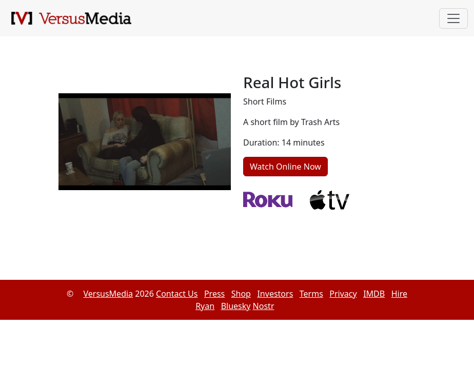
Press (214, 293)
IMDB (374, 293)
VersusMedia (108, 293)
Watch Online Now (285, 166)
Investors (275, 293)
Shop (241, 293)
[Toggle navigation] (453, 18)
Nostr (263, 306)
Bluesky (236, 306)
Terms (311, 293)
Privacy (343, 293)
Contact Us (177, 293)
